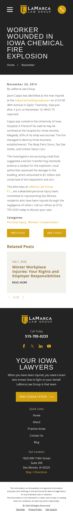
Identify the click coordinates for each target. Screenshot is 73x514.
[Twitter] (32, 346)
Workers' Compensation (43, 222)
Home (36, 415)
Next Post (54, 233)
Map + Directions (36, 472)
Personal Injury (16, 222)
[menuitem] (20, 509)
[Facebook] (24, 346)
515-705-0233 (36, 336)
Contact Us (36, 435)
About (36, 422)
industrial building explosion (32, 100)
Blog (36, 442)
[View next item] (23, 297)
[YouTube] (49, 346)
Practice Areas (36, 429)
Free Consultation (36, 397)
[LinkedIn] (41, 346)
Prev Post (18, 233)
